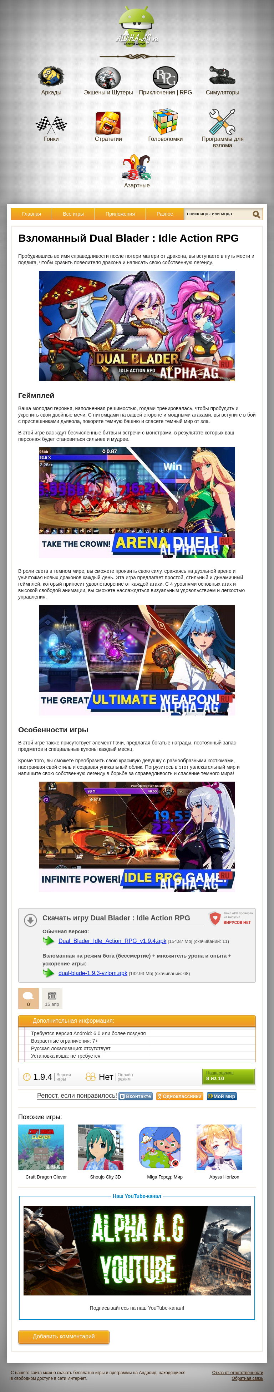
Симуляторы (222, 78)
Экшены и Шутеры (108, 78)
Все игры (73, 214)
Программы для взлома (223, 127)
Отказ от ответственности (237, 1372)
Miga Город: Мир (165, 1177)
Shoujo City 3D (105, 1177)
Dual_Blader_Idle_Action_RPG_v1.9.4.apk (112, 941)
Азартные (137, 171)
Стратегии (108, 124)
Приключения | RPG (165, 78)
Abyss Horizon (224, 1177)
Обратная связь (247, 1378)
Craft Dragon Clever (46, 1177)
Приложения (120, 214)
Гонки (51, 124)
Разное (165, 214)
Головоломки (165, 124)
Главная (31, 214)
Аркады (51, 78)
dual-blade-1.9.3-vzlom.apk (93, 973)
